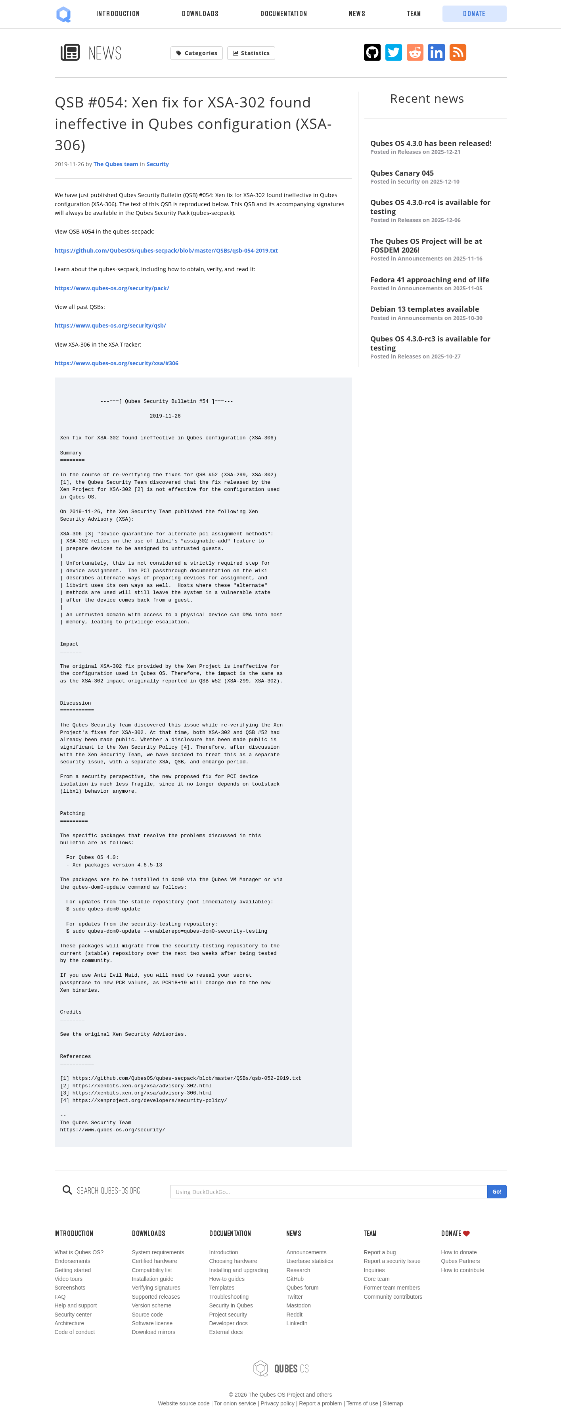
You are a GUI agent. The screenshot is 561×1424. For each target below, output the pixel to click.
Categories (197, 53)
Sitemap (393, 1403)
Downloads (200, 13)
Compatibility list (152, 1270)
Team (414, 13)
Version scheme (152, 1305)
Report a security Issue (392, 1261)
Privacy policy (277, 1403)
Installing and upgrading (238, 1270)
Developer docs (228, 1323)
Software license (152, 1323)
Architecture (69, 1323)
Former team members (392, 1287)
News (357, 13)
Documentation (284, 13)
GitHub (295, 1279)
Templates (222, 1287)
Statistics (251, 53)
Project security (228, 1314)
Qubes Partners (460, 1261)
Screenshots (70, 1287)
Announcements (307, 1252)
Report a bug (380, 1252)
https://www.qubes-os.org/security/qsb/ (110, 325)
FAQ (60, 1297)
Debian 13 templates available (435, 313)
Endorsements (72, 1261)
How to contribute (462, 1270)
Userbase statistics (310, 1261)
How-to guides (227, 1279)
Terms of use (362, 1403)
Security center (73, 1314)
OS (281, 1368)
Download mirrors (154, 1332)
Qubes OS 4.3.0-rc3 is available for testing (435, 347)
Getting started (73, 1270)
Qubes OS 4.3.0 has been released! (435, 148)
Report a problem (320, 1403)
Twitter (295, 1297)
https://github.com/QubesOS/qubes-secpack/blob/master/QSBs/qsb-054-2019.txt (166, 250)
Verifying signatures (156, 1287)
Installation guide (153, 1279)
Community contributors (393, 1297)
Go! (497, 1191)
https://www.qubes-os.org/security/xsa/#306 (116, 363)
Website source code (183, 1403)
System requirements (158, 1252)
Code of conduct (75, 1332)
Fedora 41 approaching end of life (435, 284)
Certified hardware (154, 1261)
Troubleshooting (229, 1297)
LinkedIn (297, 1323)
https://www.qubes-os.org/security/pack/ (112, 288)
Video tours (69, 1279)
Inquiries (374, 1270)
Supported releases (156, 1297)
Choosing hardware (233, 1261)
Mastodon (299, 1305)
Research (298, 1270)
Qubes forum (303, 1287)
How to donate (459, 1252)
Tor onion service (235, 1403)
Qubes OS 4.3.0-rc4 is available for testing (435, 211)
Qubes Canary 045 (435, 177)
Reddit (295, 1314)
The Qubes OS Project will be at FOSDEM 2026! (435, 250)
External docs (226, 1332)
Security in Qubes (231, 1305)
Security (158, 164)
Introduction (118, 13)
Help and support (76, 1305)
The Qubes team (116, 164)
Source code (147, 1314)
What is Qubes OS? (79, 1252)
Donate (474, 13)
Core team (377, 1279)
